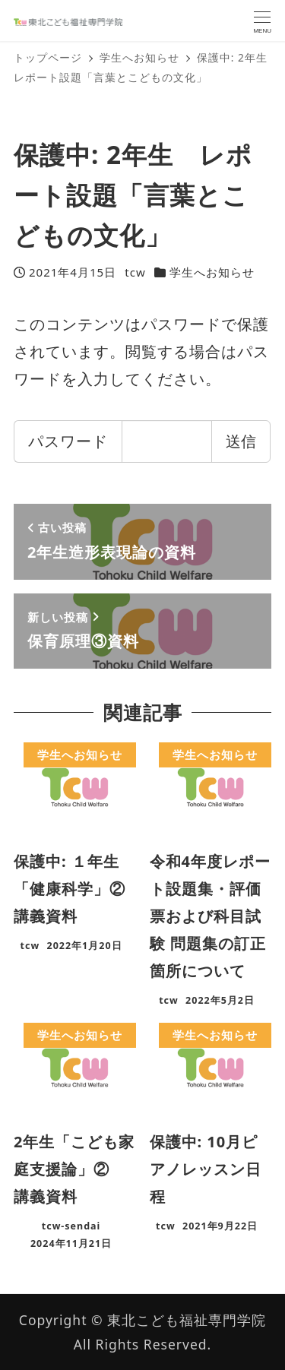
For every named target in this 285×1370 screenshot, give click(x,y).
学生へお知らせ (212, 272)
